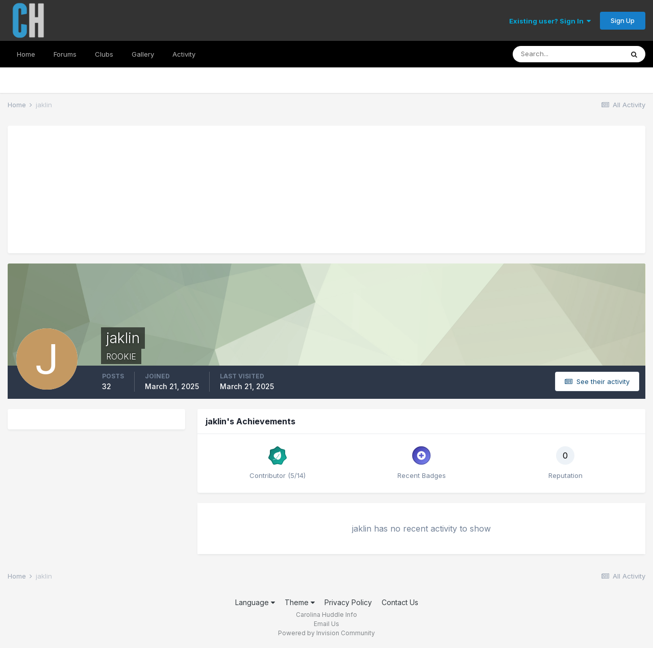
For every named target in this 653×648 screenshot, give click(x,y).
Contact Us (400, 602)
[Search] (568, 54)
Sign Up (623, 20)
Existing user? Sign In (550, 21)
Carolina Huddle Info (326, 614)
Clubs (104, 54)
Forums (65, 54)
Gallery (143, 54)
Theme (300, 602)
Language (255, 602)
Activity (183, 54)
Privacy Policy (348, 602)
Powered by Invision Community (326, 633)
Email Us (326, 624)
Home (26, 54)
